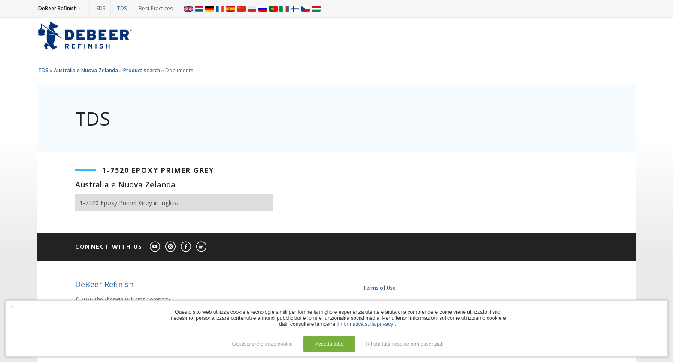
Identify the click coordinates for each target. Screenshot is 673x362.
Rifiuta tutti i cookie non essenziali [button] (404, 344)
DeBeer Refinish (104, 284)
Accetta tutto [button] (329, 344)
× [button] (11, 306)
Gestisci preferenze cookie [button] (262, 344)
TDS (122, 8)
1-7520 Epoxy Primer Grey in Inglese (129, 203)
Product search (141, 70)
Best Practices (156, 8)
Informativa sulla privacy (366, 324)
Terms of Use (379, 287)
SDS (100, 8)
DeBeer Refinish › (59, 8)
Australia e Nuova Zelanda (86, 70)
